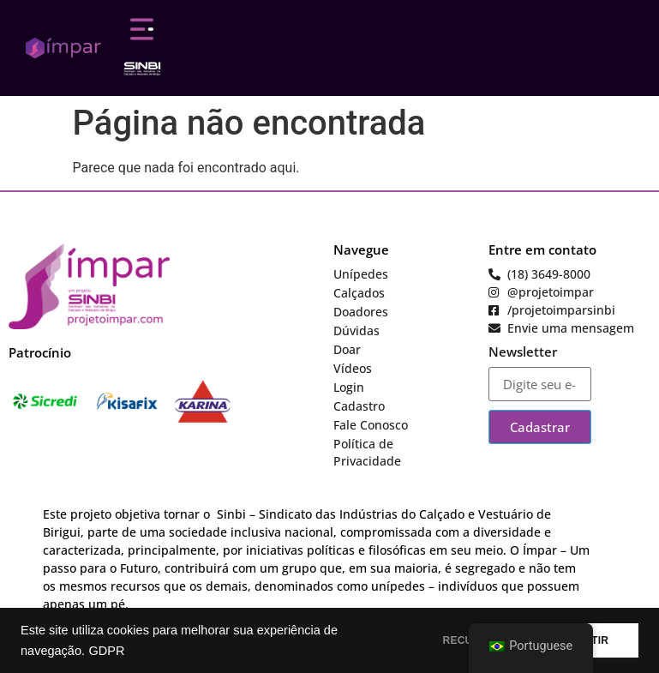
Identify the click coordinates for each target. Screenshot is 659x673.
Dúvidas (356, 330)
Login (348, 387)
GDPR (106, 651)
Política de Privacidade (367, 452)
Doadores (360, 311)
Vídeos (352, 368)
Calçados (359, 293)
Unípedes (360, 274)
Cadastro (359, 406)
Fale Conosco (370, 425)
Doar (347, 349)
